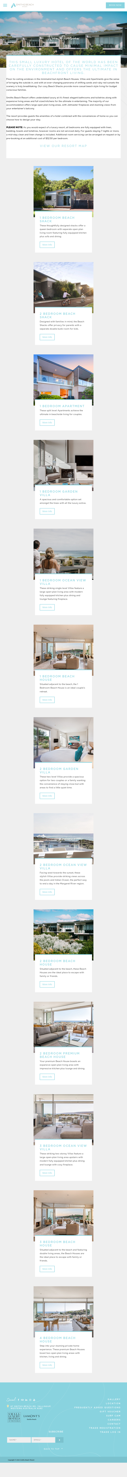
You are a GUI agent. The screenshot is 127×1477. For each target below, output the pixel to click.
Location (113, 1418)
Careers (114, 1434)
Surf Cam (113, 1430)
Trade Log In (110, 1446)
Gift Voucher (110, 1426)
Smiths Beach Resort (23, 7)
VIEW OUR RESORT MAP (63, 146)
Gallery (114, 1414)
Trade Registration (105, 1442)
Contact (114, 1438)
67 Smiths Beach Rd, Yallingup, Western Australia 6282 (31, 1422)
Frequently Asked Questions (97, 1422)
